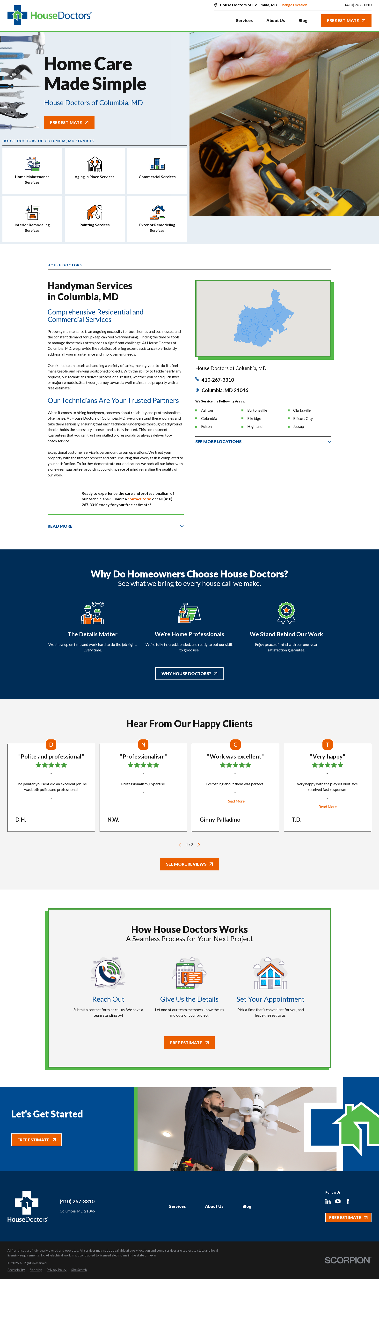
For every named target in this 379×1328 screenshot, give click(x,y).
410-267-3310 (218, 380)
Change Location (293, 5)
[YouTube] (338, 1201)
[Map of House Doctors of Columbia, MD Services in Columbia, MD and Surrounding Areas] (263, 318)
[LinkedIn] (328, 1201)
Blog (246, 1206)
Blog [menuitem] (303, 20)
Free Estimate (346, 20)
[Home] (49, 15)
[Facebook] (348, 1201)
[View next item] (199, 845)
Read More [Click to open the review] (235, 801)
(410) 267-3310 (358, 5)
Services (177, 1206)
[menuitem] (16, 1270)
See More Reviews (189, 864)
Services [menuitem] (244, 20)
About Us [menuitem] (275, 20)
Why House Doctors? (189, 673)
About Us (214, 1206)
